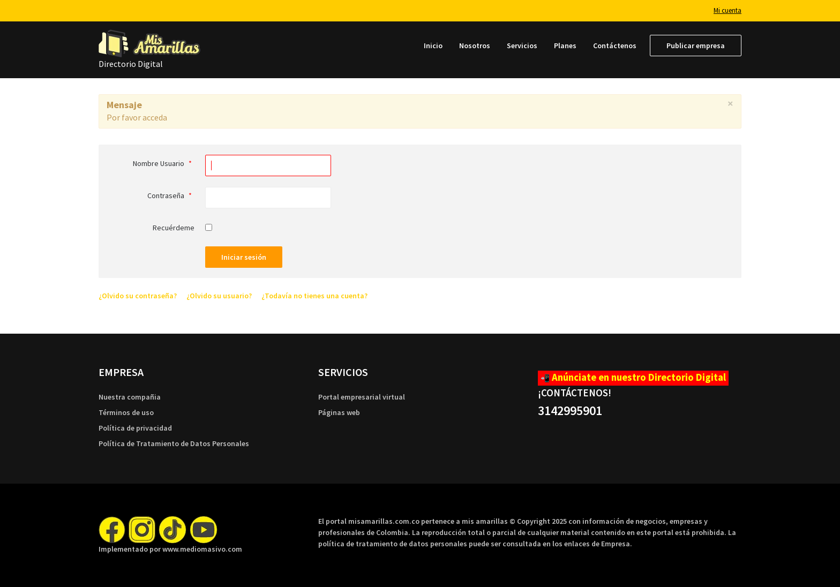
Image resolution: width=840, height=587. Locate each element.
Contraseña (170, 195)
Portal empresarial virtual (361, 397)
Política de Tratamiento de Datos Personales (174, 443)
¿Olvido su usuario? (219, 295)
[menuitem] (433, 45)
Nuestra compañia (130, 397)
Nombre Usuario (163, 163)
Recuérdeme (173, 227)
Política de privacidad (135, 428)
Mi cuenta (727, 10)
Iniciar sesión (243, 257)
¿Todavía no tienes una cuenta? (314, 295)
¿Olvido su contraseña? (138, 295)
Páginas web (339, 412)
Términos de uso (126, 412)
